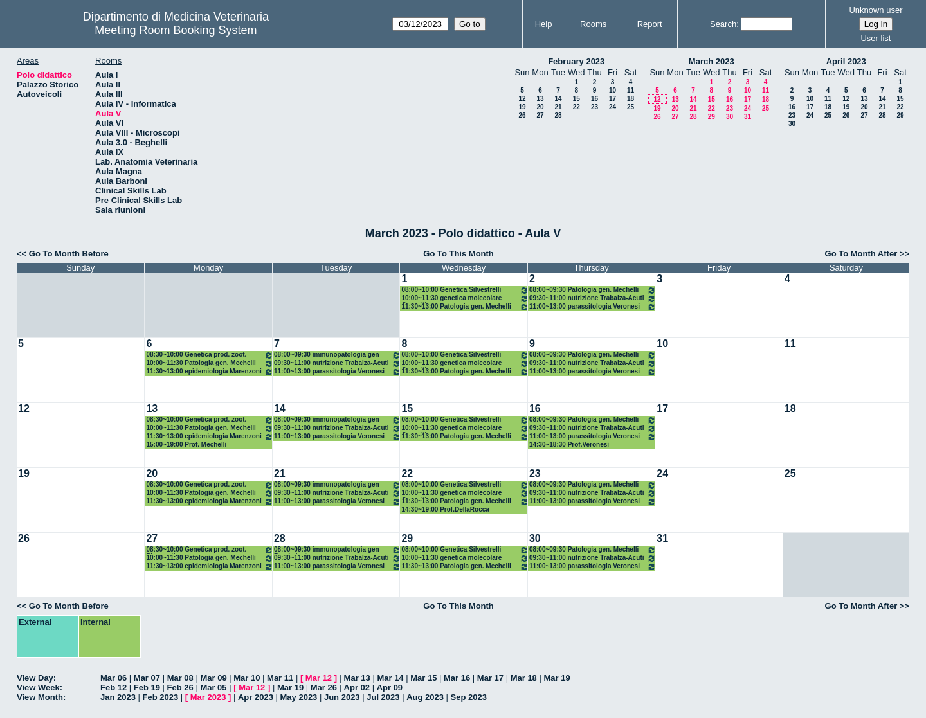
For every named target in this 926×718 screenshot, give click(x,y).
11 (630, 90)
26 (521, 115)
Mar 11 (280, 678)
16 (594, 98)
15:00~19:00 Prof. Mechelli (186, 444)
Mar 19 (556, 678)
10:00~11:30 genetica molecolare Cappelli (464, 298)
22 (576, 107)
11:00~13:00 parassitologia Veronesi (592, 307)
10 (612, 90)
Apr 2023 (255, 697)
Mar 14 (390, 678)
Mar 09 (213, 678)
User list (875, 38)
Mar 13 (357, 678)
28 (557, 115)
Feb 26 (180, 687)
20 (539, 107)
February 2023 (576, 61)
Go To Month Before (69, 253)
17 (612, 98)
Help (543, 24)
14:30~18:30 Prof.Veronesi (569, 444)
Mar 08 (180, 678)
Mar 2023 (208, 697)
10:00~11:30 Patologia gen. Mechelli (209, 363)
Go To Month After (861, 253)
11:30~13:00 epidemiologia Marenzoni (209, 372)
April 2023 (846, 61)
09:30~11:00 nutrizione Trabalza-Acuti (592, 298)
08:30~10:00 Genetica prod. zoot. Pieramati (209, 355)
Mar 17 (490, 678)
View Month (40, 697)
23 (594, 107)
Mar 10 (246, 678)
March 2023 (711, 61)
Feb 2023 (161, 697)
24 (612, 107)
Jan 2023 (118, 697)
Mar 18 (524, 678)
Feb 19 (147, 687)
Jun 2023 (342, 697)
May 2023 (299, 697)
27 (539, 115)
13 (539, 98)
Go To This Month (458, 253)
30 (729, 116)
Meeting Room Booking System (176, 30)
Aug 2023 (425, 697)
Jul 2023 (383, 697)
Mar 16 (457, 678)
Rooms (593, 24)
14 (557, 98)
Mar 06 (113, 678)
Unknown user (875, 10)
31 (747, 116)
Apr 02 (357, 687)
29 (711, 116)
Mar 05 (213, 687)
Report (649, 24)
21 (557, 107)
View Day (35, 678)
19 (521, 107)
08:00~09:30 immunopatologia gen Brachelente (337, 355)
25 (630, 107)
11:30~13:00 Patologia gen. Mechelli (464, 307)
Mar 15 (423, 678)
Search (723, 24)
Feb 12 (113, 687)
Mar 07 (147, 678)
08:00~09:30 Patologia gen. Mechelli (592, 290)
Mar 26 (324, 687)
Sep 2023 (469, 697)
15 (576, 98)
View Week (38, 687)
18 (630, 98)
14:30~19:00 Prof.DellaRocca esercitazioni (445, 510)
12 (521, 98)
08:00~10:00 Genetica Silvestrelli (464, 290)
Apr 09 (390, 687)
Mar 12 (318, 678)
